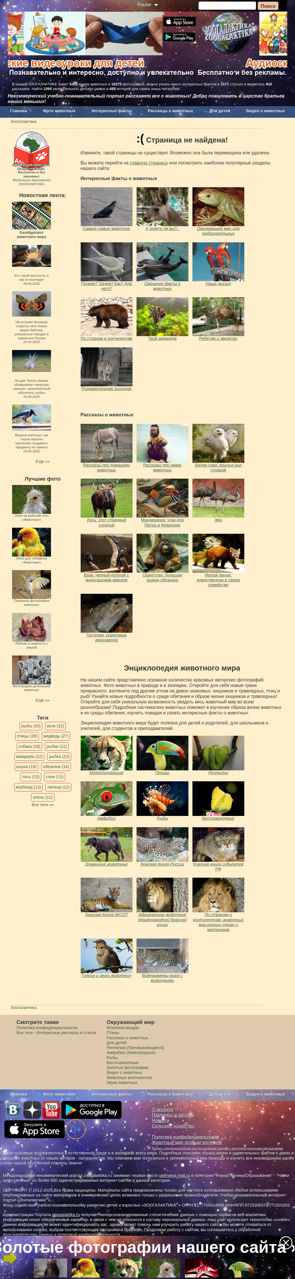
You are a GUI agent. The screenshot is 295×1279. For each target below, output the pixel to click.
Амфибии (106, 818)
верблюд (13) (28, 787)
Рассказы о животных (170, 110)
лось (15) (30, 776)
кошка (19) (26, 766)
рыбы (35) (31, 726)
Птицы (162, 772)
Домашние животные (106, 864)
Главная (18, 110)
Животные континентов (129, 1077)
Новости (160, 1120)
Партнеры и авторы (172, 1115)
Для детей (219, 110)
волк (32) (55, 726)
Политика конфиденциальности (46, 1027)
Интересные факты (112, 110)
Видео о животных (265, 110)
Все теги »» (43, 804)
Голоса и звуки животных (106, 975)
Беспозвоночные (218, 818)
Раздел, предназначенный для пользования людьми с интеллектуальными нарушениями (217, 1148)
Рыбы (162, 818)
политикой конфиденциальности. (89, 1234)
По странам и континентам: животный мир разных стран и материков (218, 922)
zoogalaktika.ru (66, 1214)
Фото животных (59, 110)
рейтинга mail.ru (174, 1175)
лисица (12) (58, 787)
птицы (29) (27, 736)
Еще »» (43, 461)
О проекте (162, 1109)
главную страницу (149, 162)
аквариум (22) (29, 756)
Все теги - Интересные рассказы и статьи (56, 1032)
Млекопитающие (107, 772)
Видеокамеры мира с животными (162, 978)
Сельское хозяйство (173, 1125)
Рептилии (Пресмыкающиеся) (135, 1047)
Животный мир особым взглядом (187, 1142)
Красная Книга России (162, 864)
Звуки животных (122, 1082)
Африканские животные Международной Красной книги (162, 919)
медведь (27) (56, 736)
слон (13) (54, 776)
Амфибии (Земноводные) (131, 1052)
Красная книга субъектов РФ (218, 866)
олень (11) (43, 797)
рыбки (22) (57, 746)
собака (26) (29, 746)
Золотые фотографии (127, 1067)
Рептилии (218, 772)
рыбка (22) (59, 756)
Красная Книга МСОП (106, 914)
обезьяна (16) (56, 766)
